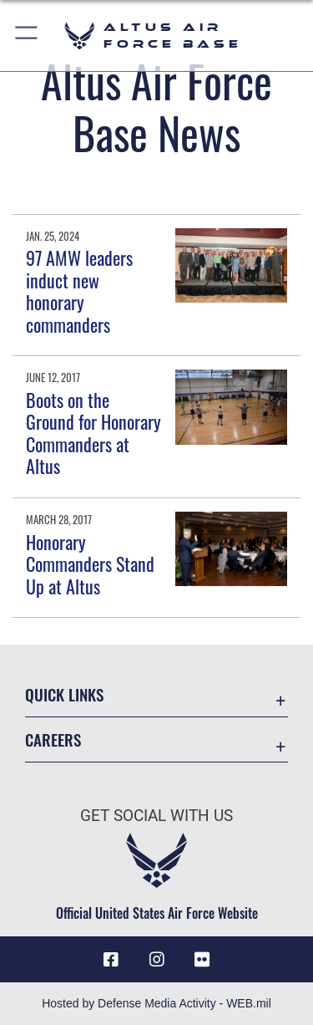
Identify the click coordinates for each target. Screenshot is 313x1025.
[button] (27, 35)
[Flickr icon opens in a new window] (202, 959)
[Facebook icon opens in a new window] (111, 959)
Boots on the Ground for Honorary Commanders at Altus (93, 432)
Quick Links (64, 694)
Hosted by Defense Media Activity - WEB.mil (156, 1003)
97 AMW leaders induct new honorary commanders (79, 290)
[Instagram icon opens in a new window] (156, 959)
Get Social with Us (156, 815)
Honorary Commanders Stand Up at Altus (90, 563)
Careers (53, 739)
